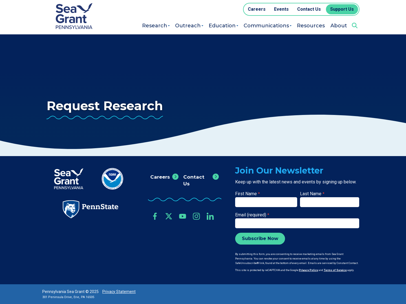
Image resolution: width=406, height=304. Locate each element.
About (338, 26)
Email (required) (252, 215)
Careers (160, 177)
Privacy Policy (308, 270)
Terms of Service (335, 270)
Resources (311, 26)
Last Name (312, 193)
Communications (266, 26)
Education (222, 26)
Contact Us (193, 180)
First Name (247, 193)
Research (154, 26)
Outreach (188, 26)
